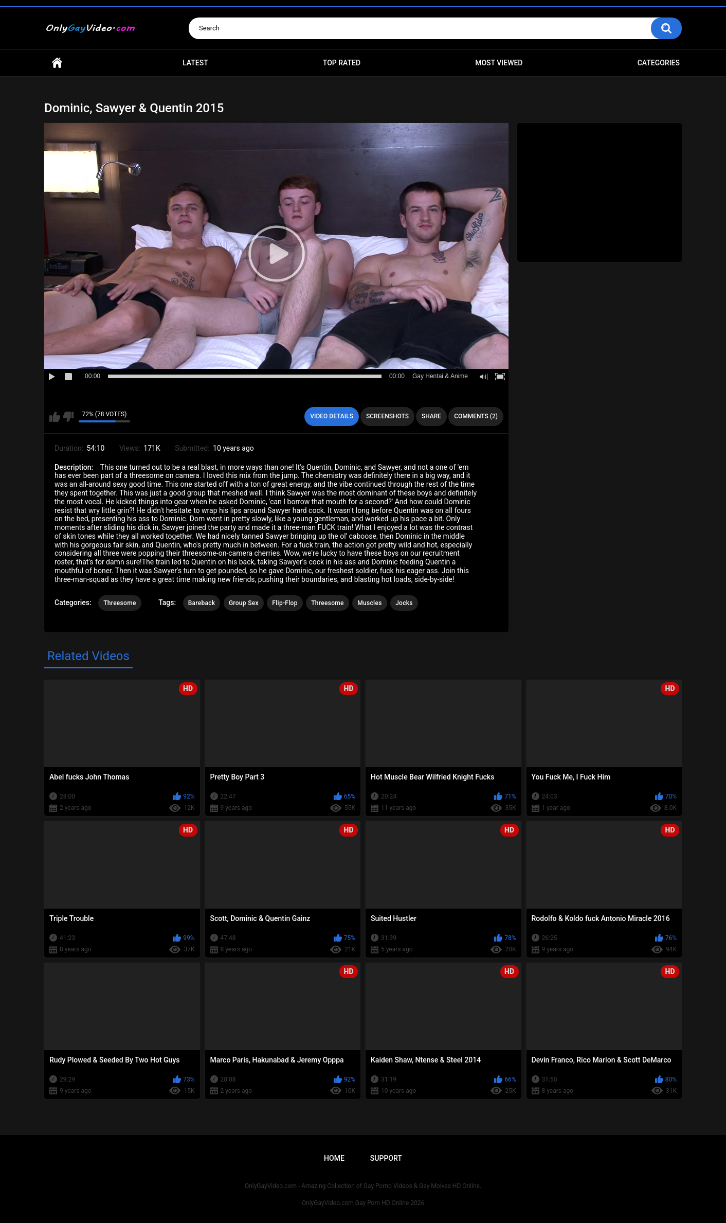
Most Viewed (498, 63)
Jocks (404, 603)
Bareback (201, 603)
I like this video (54, 417)
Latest (195, 63)
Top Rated (341, 63)
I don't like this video (68, 417)
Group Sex (244, 603)
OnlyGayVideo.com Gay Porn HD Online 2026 (363, 1203)
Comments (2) (476, 416)
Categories (659, 63)
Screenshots (387, 416)
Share (431, 416)
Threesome (119, 603)
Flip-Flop (284, 603)
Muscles (369, 603)
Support (386, 1158)
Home (57, 63)
